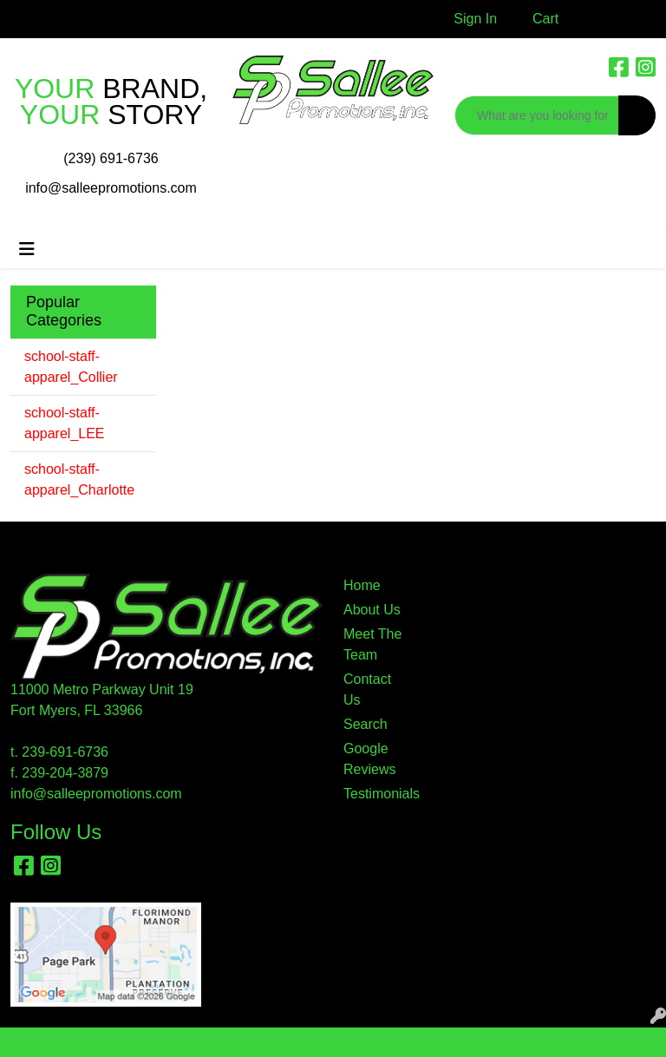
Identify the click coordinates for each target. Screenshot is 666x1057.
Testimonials (374, 793)
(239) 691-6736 (110, 158)
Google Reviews (369, 759)
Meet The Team (372, 644)
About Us (372, 609)
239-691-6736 (65, 752)
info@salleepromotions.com (111, 188)
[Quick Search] (536, 115)
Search (365, 724)
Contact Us (367, 689)
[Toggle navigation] (27, 249)
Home (362, 585)
